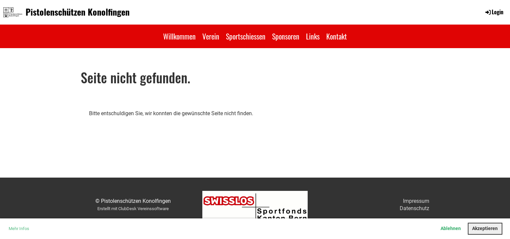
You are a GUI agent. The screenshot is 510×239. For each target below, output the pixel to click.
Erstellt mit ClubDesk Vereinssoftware (133, 208)
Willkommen (179, 36)
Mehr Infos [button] (19, 228)
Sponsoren (285, 36)
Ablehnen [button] (451, 228)
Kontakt (336, 36)
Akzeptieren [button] (485, 228)
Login (493, 12)
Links (313, 36)
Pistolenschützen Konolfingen (78, 12)
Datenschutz (414, 208)
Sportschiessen (245, 36)
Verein (210, 36)
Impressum (416, 201)
